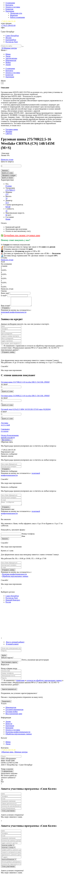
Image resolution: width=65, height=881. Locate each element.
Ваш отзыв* (5, 307)
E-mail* (4, 296)
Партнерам (10, 11)
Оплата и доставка (13, 7)
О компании (10, 3)
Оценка (4, 291)
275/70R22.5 (10, 190)
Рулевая (9, 186)
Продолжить (6, 704)
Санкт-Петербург (12, 36)
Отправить (5, 471)
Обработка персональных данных (15, 579)
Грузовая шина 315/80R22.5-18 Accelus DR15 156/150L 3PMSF (25, 397)
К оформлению (7, 774)
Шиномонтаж (11, 60)
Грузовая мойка (12, 714)
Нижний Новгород (13, 602)
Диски (8, 56)
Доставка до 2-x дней (5, 426)
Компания (9, 730)
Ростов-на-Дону (12, 42)
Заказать (5, 170)
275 (7, 194)
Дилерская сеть (16, 13)
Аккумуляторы (11, 58)
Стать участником (8, 813)
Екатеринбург (11, 40)
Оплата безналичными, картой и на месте (10, 438)
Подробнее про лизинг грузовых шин (22, 235)
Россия (8, 604)
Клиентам (9, 9)
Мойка (8, 62)
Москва (8, 38)
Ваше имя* (5, 293)
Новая (8, 219)
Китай (8, 207)
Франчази (14, 15)
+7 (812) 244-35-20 (8, 21)
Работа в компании (17, 17)
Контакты (9, 5)
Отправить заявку (8, 354)
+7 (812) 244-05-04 (8, 25)
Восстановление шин (14, 716)
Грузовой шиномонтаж (14, 712)
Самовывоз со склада (5, 432)
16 (6, 211)
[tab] (15, 644)
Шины (8, 54)
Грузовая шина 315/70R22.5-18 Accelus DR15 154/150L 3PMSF (25, 384)
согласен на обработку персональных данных (44, 683)
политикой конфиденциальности (13, 314)
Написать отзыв (7, 159)
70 (6, 198)
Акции (8, 65)
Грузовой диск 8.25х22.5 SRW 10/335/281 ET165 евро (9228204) (26, 411)
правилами (20, 683)
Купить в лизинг (7, 178)
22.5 (7, 203)
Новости (9, 726)
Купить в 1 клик (7, 173)
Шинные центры (10, 48)
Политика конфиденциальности (14, 577)
